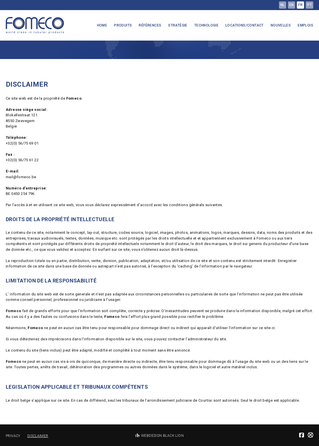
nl (282, 5)
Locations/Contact (244, 25)
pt (309, 5)
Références (150, 25)
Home (102, 25)
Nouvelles (281, 25)
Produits (123, 25)
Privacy (13, 436)
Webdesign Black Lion (162, 436)
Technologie (206, 25)
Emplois (305, 25)
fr (300, 5)
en (291, 5)
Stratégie (177, 25)
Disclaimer (37, 436)
